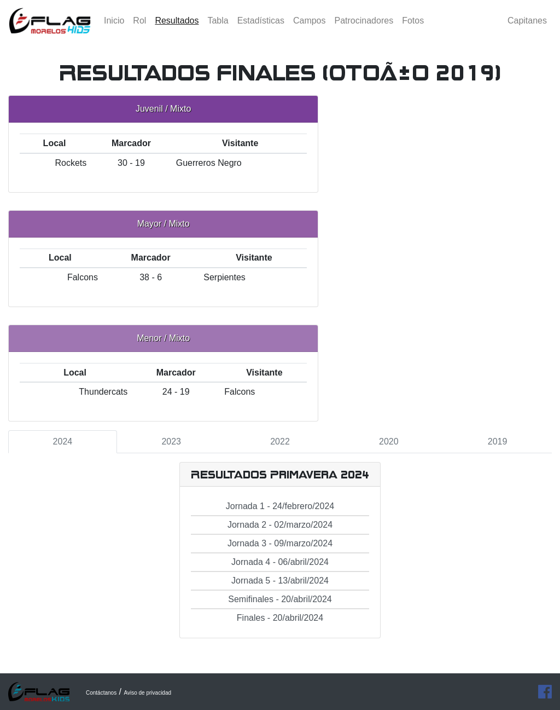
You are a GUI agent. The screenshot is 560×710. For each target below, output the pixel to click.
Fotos (413, 29)
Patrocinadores (364, 29)
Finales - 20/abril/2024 (280, 617)
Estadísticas (260, 29)
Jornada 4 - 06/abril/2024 (280, 562)
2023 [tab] (171, 441)
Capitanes (527, 29)
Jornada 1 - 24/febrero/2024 (280, 506)
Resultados (179, 28)
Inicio (114, 29)
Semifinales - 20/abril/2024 (279, 599)
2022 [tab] (280, 441)
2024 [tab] (63, 441)
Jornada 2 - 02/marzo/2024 (280, 524)
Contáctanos (101, 693)
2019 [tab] (498, 441)
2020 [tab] (389, 441)
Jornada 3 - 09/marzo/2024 (280, 543)
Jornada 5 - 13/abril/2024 (280, 580)
